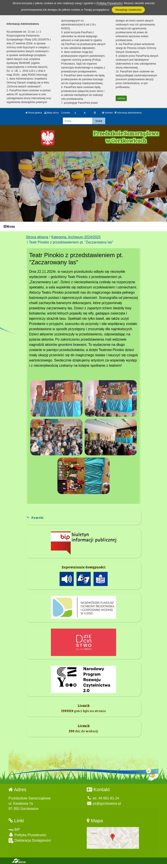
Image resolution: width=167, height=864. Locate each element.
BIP (14, 829)
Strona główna (33, 113)
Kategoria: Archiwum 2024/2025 (76, 237)
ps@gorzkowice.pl (104, 803)
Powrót (37, 517)
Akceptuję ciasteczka (128, 9)
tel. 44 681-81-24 (103, 798)
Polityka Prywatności (27, 835)
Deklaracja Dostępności (29, 840)
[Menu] (83, 226)
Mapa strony (51, 113)
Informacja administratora (128, 113)
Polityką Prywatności (109, 3)
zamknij (121, 98)
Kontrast (107, 113)
